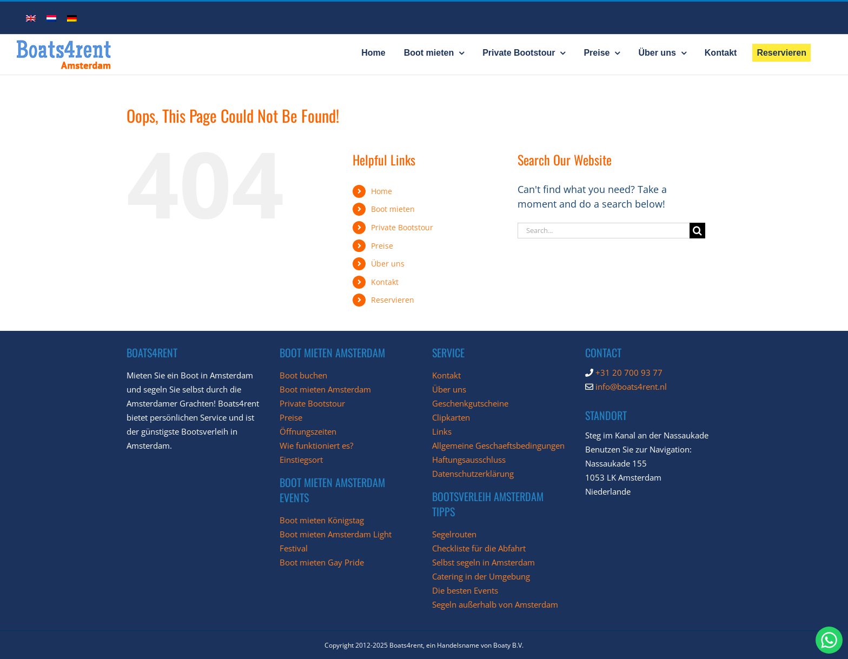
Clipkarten (451, 417)
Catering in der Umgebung (481, 576)
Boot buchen (303, 375)
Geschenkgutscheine (470, 403)
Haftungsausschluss (469, 459)
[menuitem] (31, 17)
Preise (382, 246)
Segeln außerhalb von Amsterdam (495, 604)
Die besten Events (465, 590)
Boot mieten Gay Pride (322, 562)
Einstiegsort (301, 459)
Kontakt (385, 282)
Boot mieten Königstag (322, 520)
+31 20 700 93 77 (628, 372)
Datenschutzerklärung (473, 473)
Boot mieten (393, 209)
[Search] (697, 230)
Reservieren (392, 300)
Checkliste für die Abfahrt (479, 548)
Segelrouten (454, 534)
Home (381, 191)
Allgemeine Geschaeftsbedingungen (498, 445)
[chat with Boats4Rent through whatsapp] (829, 640)
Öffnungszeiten (308, 431)
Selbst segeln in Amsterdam (483, 562)
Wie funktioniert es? (316, 445)
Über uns (388, 263)
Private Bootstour (402, 227)
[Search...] (604, 230)
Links (442, 431)
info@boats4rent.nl (631, 386)
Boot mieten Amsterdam (325, 389)
